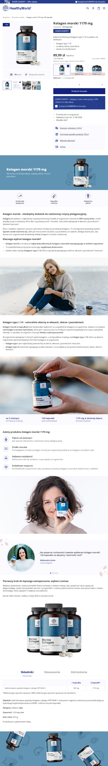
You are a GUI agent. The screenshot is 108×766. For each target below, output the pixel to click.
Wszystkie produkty (18, 17)
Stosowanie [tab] (52, 672)
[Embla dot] (50, 573)
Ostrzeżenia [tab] (79, 672)
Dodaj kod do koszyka (91, 2)
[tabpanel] (54, 699)
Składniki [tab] (27, 672)
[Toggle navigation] (104, 8)
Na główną (6, 17)
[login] (93, 8)
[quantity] (79, 84)
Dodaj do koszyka (79, 91)
